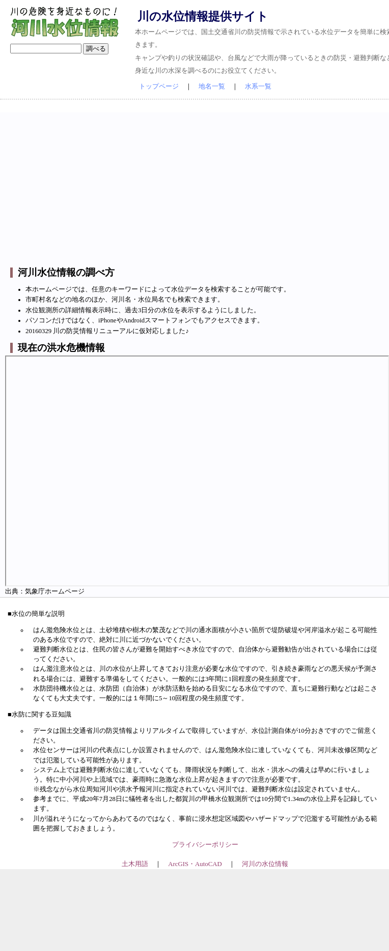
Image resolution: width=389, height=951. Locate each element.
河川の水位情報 (265, 864)
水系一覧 (258, 86)
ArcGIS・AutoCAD (194, 864)
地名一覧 (212, 86)
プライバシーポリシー (205, 844)
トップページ (159, 86)
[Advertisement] (205, 183)
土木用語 (135, 864)
